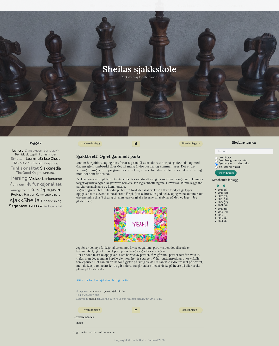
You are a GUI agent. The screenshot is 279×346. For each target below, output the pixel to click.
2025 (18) (223, 192)
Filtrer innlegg (226, 172)
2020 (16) (223, 208)
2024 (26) (223, 196)
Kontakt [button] (214, 5)
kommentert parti (100, 291)
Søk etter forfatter (229, 166)
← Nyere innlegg (90, 143)
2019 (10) (223, 211)
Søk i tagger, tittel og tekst (234, 163)
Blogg (109, 5)
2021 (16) (222, 205)
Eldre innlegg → (191, 143)
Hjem (94, 5)
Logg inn (237, 5)
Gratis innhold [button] (188, 5)
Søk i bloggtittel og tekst (233, 160)
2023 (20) (223, 199)
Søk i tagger (226, 157)
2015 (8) (222, 218)
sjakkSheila (118, 291)
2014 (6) (222, 221)
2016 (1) (222, 215)
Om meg (127, 5)
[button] (79, 5)
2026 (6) (222, 189)
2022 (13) (223, 202)
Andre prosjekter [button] (154, 5)
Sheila (92, 298)
